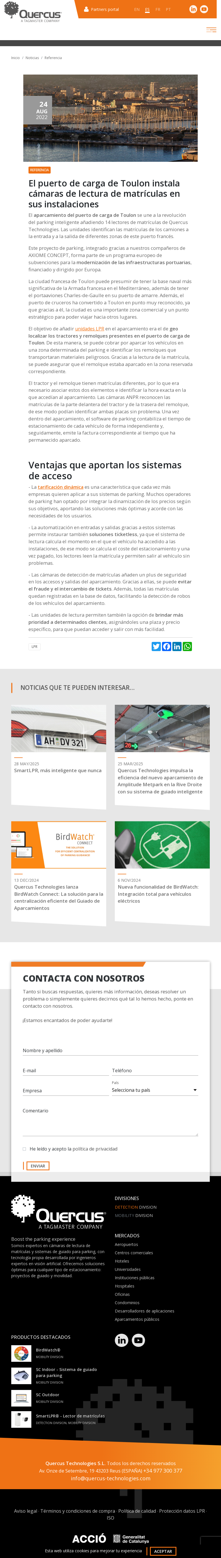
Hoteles (122, 1261)
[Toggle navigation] (206, 29)
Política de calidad (137, 1511)
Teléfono (122, 1075)
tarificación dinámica (60, 487)
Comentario (35, 1115)
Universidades (128, 1269)
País (115, 1087)
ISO (110, 1518)
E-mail (29, 1075)
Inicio (15, 57)
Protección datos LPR (182, 1511)
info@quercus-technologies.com (110, 1478)
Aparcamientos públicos (137, 1319)
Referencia (53, 57)
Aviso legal (25, 1511)
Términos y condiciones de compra (77, 1511)
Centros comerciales (134, 1252)
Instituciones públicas (135, 1277)
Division (136, 1207)
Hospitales (124, 1286)
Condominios (127, 1302)
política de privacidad (95, 1153)
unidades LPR (89, 329)
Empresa (32, 1095)
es (147, 9)
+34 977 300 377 (162, 1470)
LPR (34, 646)
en (136, 9)
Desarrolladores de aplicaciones (144, 1311)
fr (157, 9)
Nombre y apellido (42, 1055)
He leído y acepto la (73, 1153)
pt (168, 9)
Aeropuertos (126, 1244)
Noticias (32, 57)
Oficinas (122, 1294)
